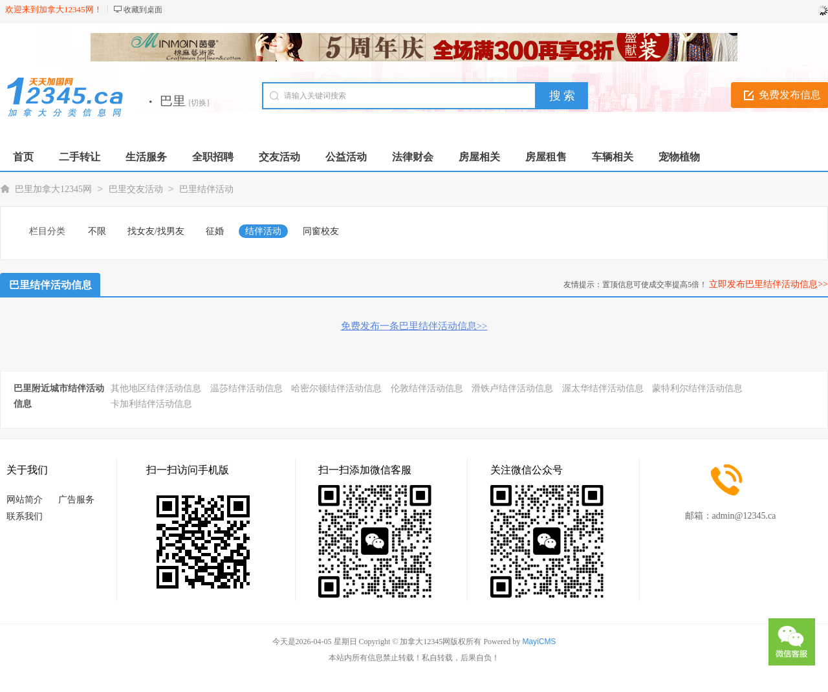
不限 (97, 231)
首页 (23, 156)
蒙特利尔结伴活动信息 (697, 388)
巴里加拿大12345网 (53, 189)
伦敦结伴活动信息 (427, 388)
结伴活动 (263, 231)
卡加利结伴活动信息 (151, 404)
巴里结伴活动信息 (50, 284)
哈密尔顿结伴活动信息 (336, 388)
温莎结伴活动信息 (246, 388)
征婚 (215, 231)
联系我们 (24, 516)
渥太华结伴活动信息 (603, 388)
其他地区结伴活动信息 (156, 388)
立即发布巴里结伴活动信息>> (768, 284)
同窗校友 (321, 231)
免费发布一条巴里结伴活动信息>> (414, 326)
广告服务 (76, 499)
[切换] (199, 102)
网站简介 (24, 499)
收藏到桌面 (143, 9)
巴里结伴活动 (206, 189)
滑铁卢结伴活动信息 (512, 388)
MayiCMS (539, 641)
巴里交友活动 (136, 189)
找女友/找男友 (155, 231)
